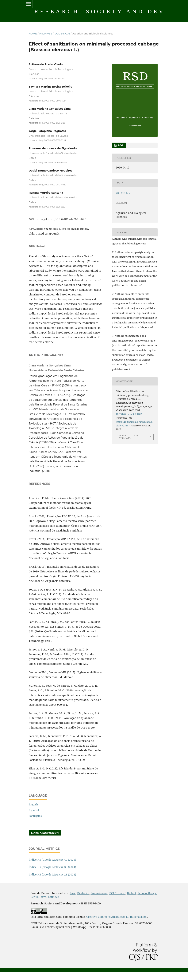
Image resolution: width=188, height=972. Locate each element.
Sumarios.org (99, 893)
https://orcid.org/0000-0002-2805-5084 (48, 100)
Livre (43, 897)
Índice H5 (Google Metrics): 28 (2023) (52, 874)
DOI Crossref (117, 893)
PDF (120, 145)
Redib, (35, 897)
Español (34, 810)
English (33, 804)
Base (73, 893)
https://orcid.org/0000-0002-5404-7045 (48, 162)
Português (35, 816)
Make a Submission (45, 832)
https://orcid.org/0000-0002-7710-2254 (47, 140)
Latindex (54, 897)
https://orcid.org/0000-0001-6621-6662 (47, 207)
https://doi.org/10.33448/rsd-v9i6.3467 (61, 219)
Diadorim (83, 893)
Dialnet (131, 893)
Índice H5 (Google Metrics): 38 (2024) (52, 867)
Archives (45, 33)
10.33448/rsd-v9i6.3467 (129, 414)
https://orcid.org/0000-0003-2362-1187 (47, 78)
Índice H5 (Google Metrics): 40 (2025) (52, 859)
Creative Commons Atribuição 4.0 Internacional (116, 917)
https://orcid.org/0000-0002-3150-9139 (47, 123)
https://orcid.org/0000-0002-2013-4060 (47, 184)
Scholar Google (147, 893)
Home (33, 33)
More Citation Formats (128, 437)
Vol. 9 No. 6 (62, 33)
